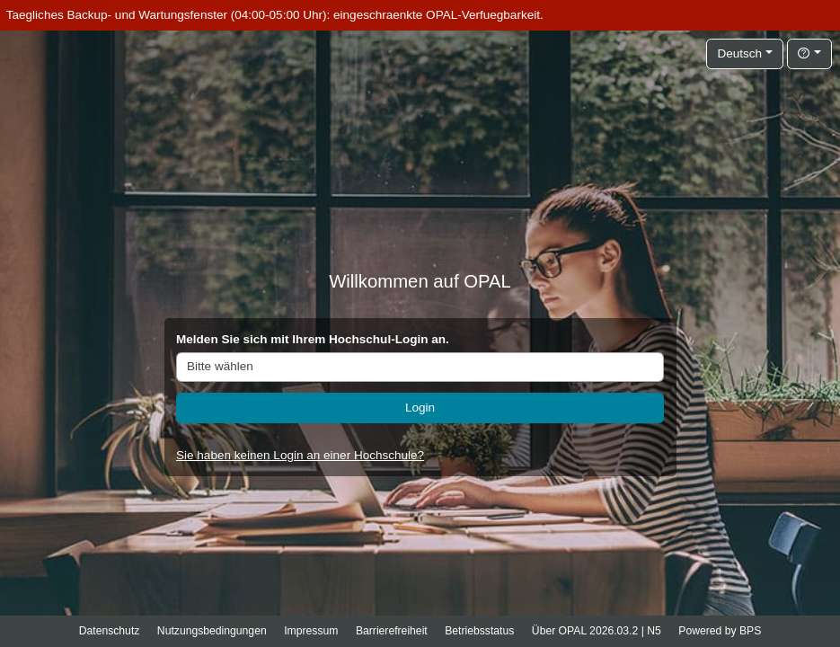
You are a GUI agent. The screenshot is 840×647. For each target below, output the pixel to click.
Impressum (311, 631)
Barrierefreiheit (392, 631)
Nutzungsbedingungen (212, 631)
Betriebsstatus (479, 631)
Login (420, 407)
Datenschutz (109, 631)
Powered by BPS (719, 631)
